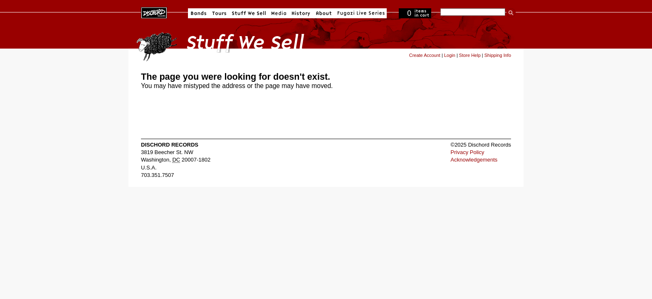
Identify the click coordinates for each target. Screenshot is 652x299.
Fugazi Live (360, 13)
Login (449, 55)
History (301, 13)
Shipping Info (497, 55)
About (323, 13)
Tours (219, 13)
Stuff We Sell (249, 13)
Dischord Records (154, 12)
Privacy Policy (467, 152)
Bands (198, 13)
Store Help (470, 55)
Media (279, 13)
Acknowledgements (474, 160)
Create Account (424, 55)
